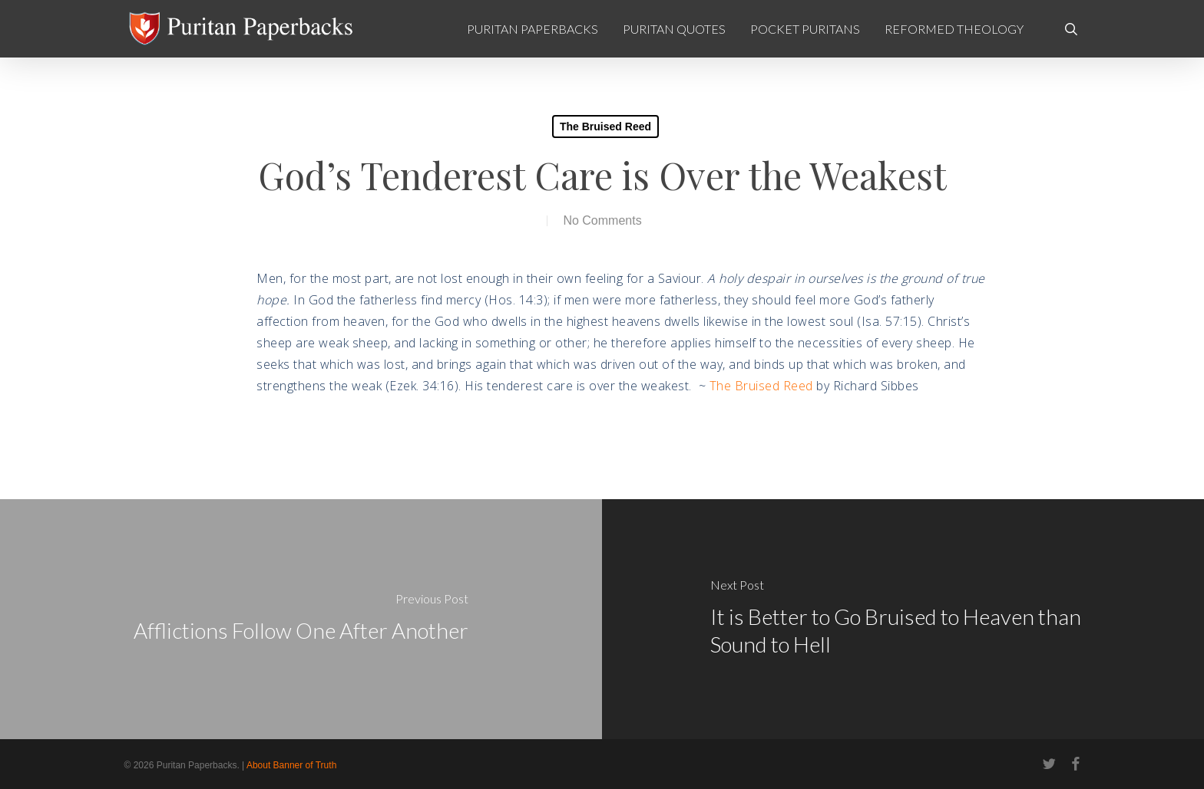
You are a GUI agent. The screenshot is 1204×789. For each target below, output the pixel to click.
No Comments (602, 220)
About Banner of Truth (291, 765)
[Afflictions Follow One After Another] (301, 619)
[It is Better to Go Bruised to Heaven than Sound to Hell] (903, 619)
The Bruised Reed (605, 126)
